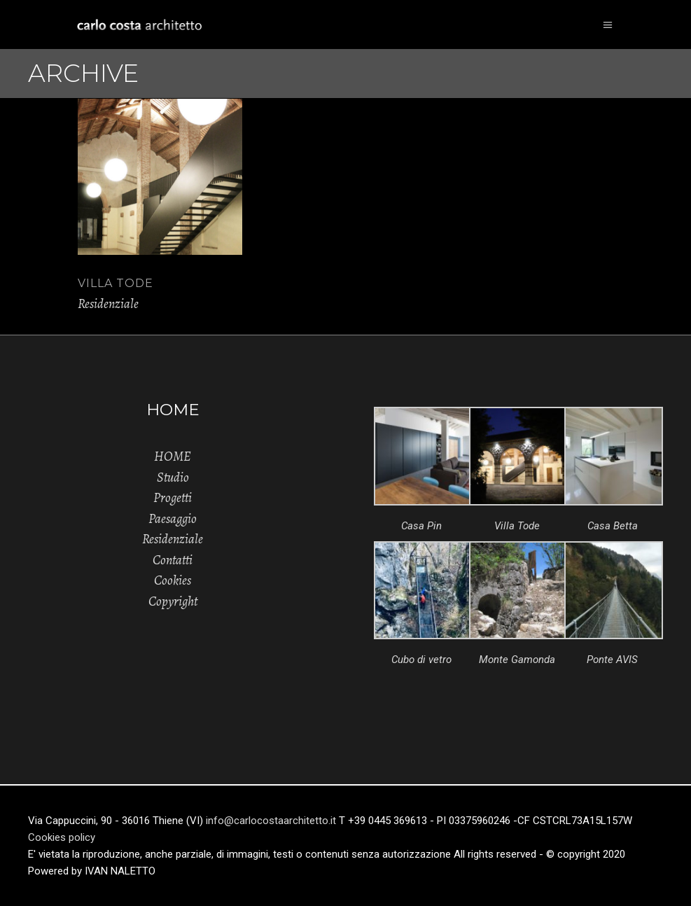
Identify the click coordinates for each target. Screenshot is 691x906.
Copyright (172, 601)
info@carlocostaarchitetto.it (272, 820)
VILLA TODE (115, 283)
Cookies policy (61, 837)
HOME (172, 456)
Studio (173, 477)
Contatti (173, 560)
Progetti (172, 498)
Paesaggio (172, 519)
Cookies (172, 580)
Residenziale (108, 304)
